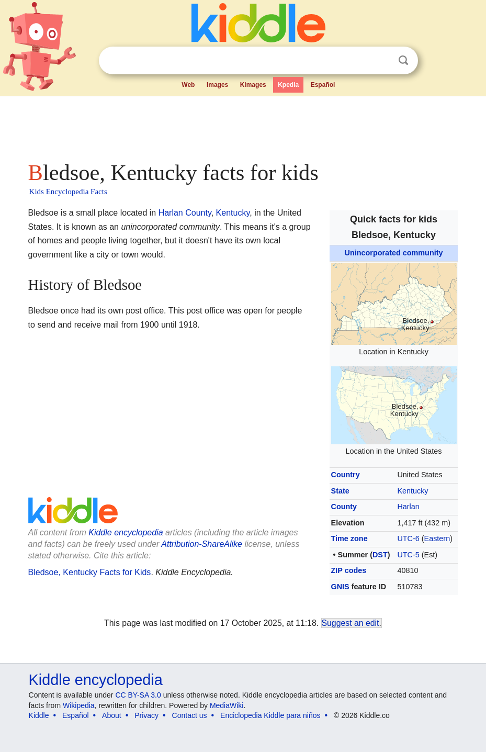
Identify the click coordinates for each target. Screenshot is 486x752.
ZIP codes (349, 570)
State (340, 491)
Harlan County (185, 212)
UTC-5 (408, 555)
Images (217, 84)
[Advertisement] (243, 125)
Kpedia (288, 84)
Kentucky (412, 491)
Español (323, 84)
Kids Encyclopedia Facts (68, 191)
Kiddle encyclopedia (125, 532)
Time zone (349, 538)
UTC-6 (408, 538)
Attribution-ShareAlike (201, 544)
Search (403, 60)
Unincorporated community (394, 253)
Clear (382, 61)
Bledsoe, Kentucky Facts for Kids (89, 572)
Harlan (408, 506)
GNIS (340, 586)
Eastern (437, 538)
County (344, 506)
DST (380, 555)
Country (345, 474)
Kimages (253, 84)
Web (188, 84)
